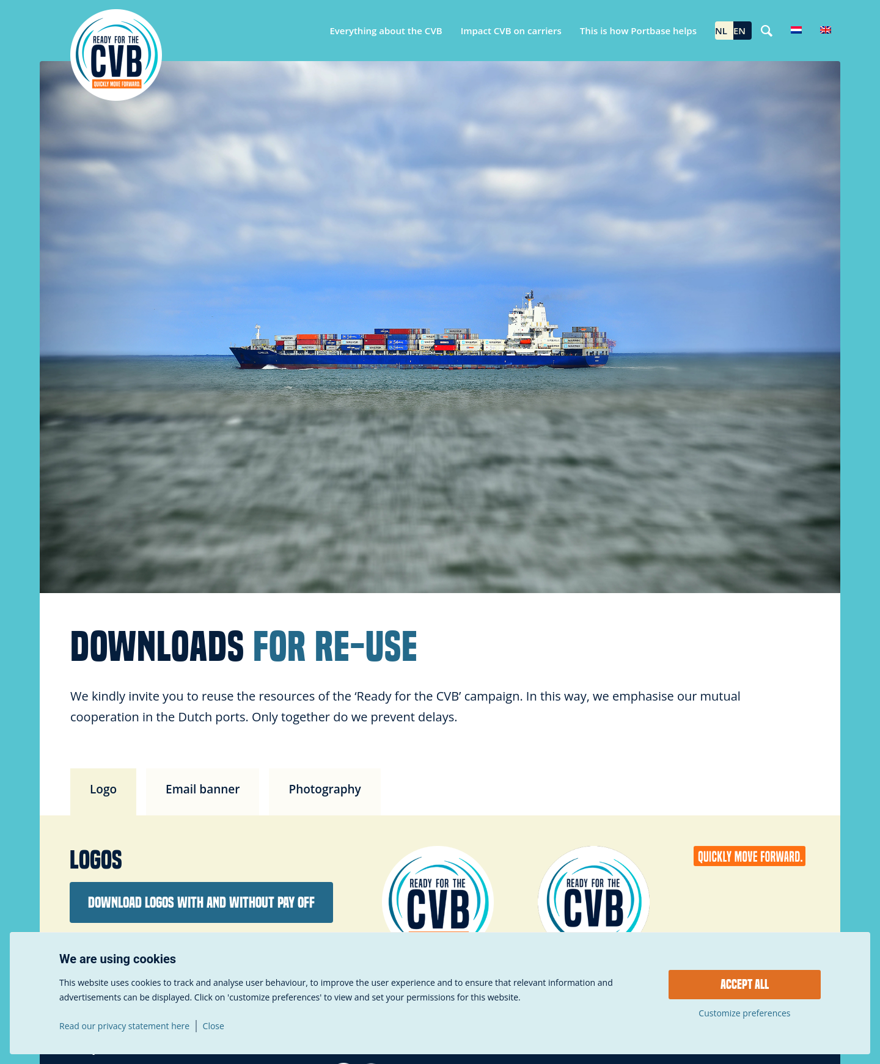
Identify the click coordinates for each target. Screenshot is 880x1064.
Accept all (745, 984)
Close (213, 1026)
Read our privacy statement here (124, 1026)
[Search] (767, 30)
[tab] (103, 791)
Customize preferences (744, 1013)
